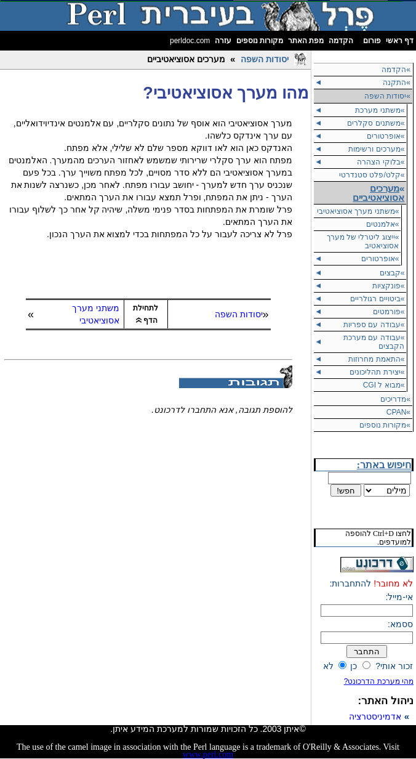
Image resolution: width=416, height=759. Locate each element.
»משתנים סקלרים (375, 123)
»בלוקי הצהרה (380, 162)
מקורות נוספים (259, 40)
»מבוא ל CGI (384, 385)
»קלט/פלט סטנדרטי (371, 175)
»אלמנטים (382, 224)
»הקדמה (396, 69)
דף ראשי (400, 40)
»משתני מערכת (379, 110)
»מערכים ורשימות (376, 149)
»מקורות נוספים (384, 425)
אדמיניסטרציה (375, 716)
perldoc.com (190, 40)
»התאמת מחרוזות (376, 359)
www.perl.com (208, 754)
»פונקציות (388, 286)
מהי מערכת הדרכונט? (379, 681)
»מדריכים (395, 399)
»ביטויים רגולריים (377, 298)
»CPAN (398, 412)
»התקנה (396, 82)
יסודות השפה (265, 59)
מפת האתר (306, 40)
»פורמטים (389, 311)
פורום (372, 40)
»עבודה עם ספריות (373, 324)
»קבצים (392, 273)
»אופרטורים (386, 136)
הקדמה (341, 40)
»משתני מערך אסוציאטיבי (358, 211)
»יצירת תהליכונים (377, 372)
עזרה (223, 40)
